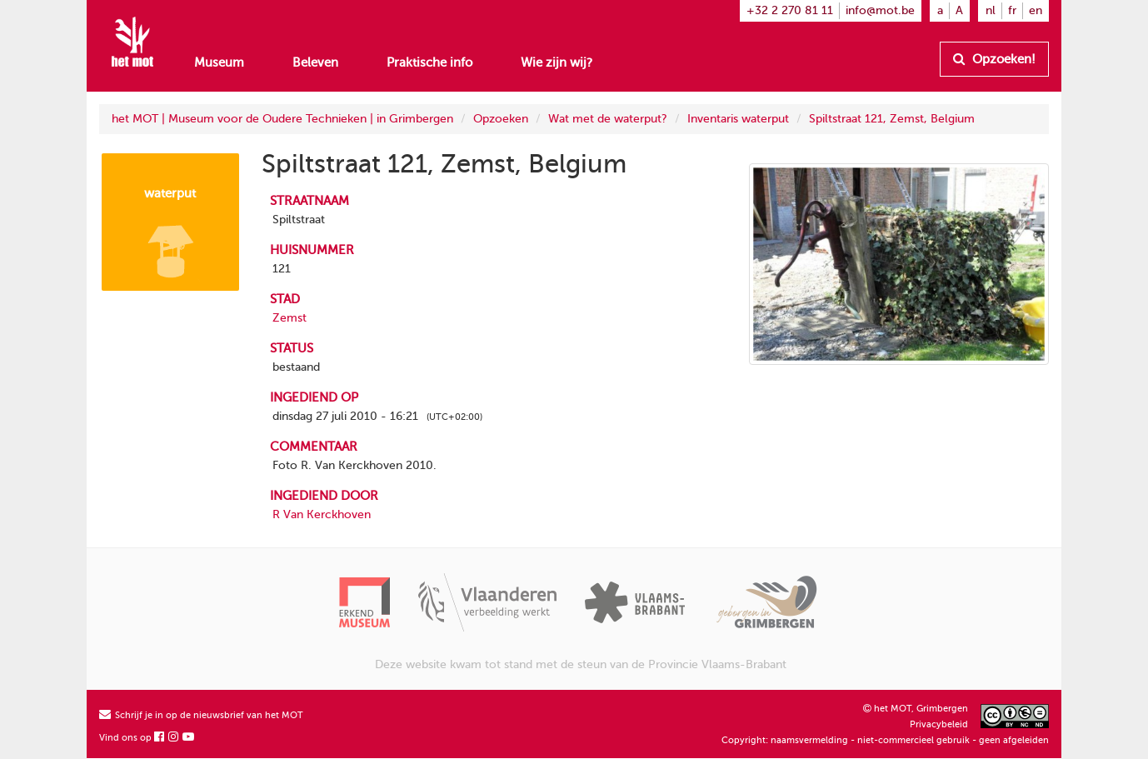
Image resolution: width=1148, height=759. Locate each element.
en (1035, 10)
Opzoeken (500, 118)
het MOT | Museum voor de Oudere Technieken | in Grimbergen (282, 118)
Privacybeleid (939, 724)
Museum (219, 62)
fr (1012, 10)
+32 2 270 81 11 (789, 10)
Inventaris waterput (738, 118)
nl (991, 10)
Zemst (289, 318)
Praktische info (429, 62)
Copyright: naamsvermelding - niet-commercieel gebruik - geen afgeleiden (885, 740)
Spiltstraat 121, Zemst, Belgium (892, 118)
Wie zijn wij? (556, 62)
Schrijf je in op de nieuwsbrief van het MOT (201, 715)
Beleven (315, 62)
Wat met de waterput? (607, 118)
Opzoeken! (994, 59)
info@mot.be (880, 10)
